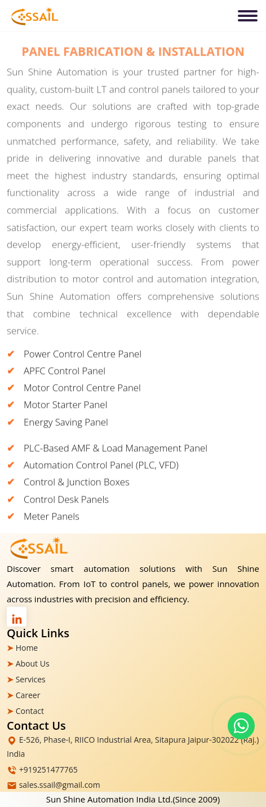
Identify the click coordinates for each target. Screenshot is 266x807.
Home (27, 647)
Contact (30, 710)
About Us (33, 663)
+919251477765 (48, 769)
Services (31, 679)
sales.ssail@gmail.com (59, 784)
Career (28, 695)
